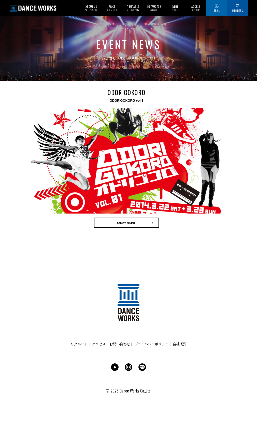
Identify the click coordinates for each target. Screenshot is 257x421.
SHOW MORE (126, 222)
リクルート (77, 345)
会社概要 (182, 345)
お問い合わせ (119, 345)
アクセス (97, 345)
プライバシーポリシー (152, 345)
